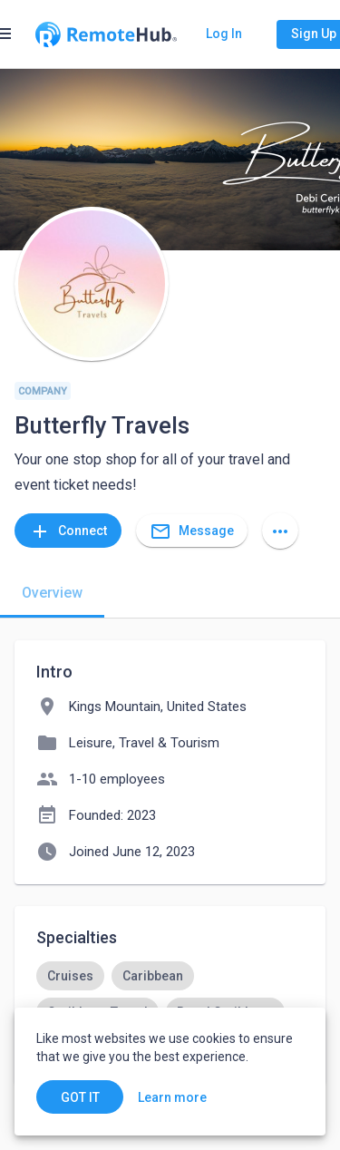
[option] (70, 975)
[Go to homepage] (106, 34)
